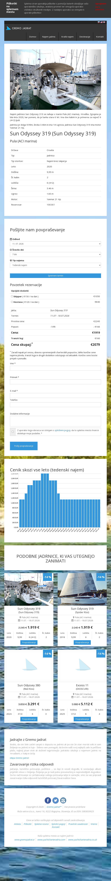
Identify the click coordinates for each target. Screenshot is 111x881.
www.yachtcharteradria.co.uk (82, 839)
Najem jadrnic (49, 36)
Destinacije (84, 36)
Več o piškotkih (99, 8)
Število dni (17, 249)
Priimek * (14, 377)
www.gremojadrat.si (24, 839)
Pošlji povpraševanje (23, 446)
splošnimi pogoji (62, 430)
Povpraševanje (29, 642)
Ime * (13, 363)
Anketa (17, 824)
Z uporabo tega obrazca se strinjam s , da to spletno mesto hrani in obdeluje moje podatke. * (58, 432)
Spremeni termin (55, 275)
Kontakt (100, 36)
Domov (32, 36)
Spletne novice (41, 824)
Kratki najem (67, 36)
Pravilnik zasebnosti (78, 824)
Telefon (14, 399)
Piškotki (27, 824)
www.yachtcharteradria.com (51, 839)
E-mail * (14, 390)
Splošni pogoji (58, 824)
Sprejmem (100, 3)
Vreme (94, 824)
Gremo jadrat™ (54, 806)
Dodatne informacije (20, 413)
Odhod (15, 239)
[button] (17, 79)
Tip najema (17, 260)
